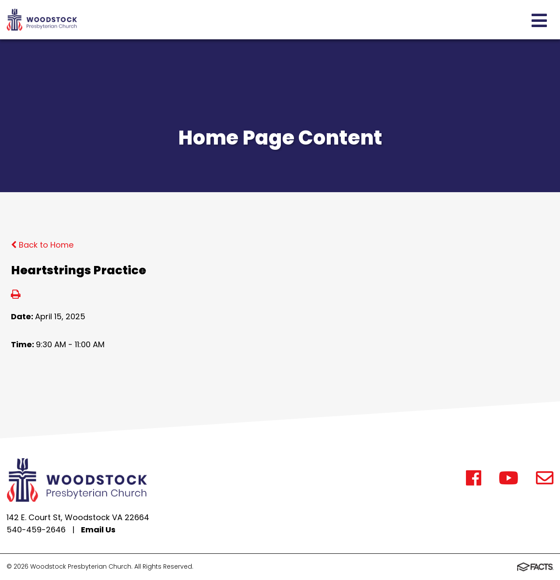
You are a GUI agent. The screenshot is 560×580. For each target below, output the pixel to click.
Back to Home (42, 244)
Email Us (98, 529)
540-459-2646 (36, 529)
